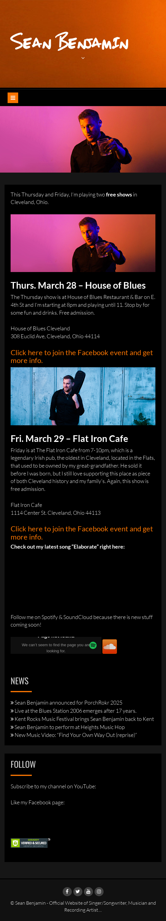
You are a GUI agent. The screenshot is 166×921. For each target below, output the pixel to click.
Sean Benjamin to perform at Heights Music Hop (70, 727)
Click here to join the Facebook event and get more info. (82, 356)
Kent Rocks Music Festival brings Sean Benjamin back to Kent (84, 718)
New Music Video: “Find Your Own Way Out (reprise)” (76, 734)
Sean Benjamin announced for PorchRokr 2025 (68, 702)
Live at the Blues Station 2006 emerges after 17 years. (76, 710)
